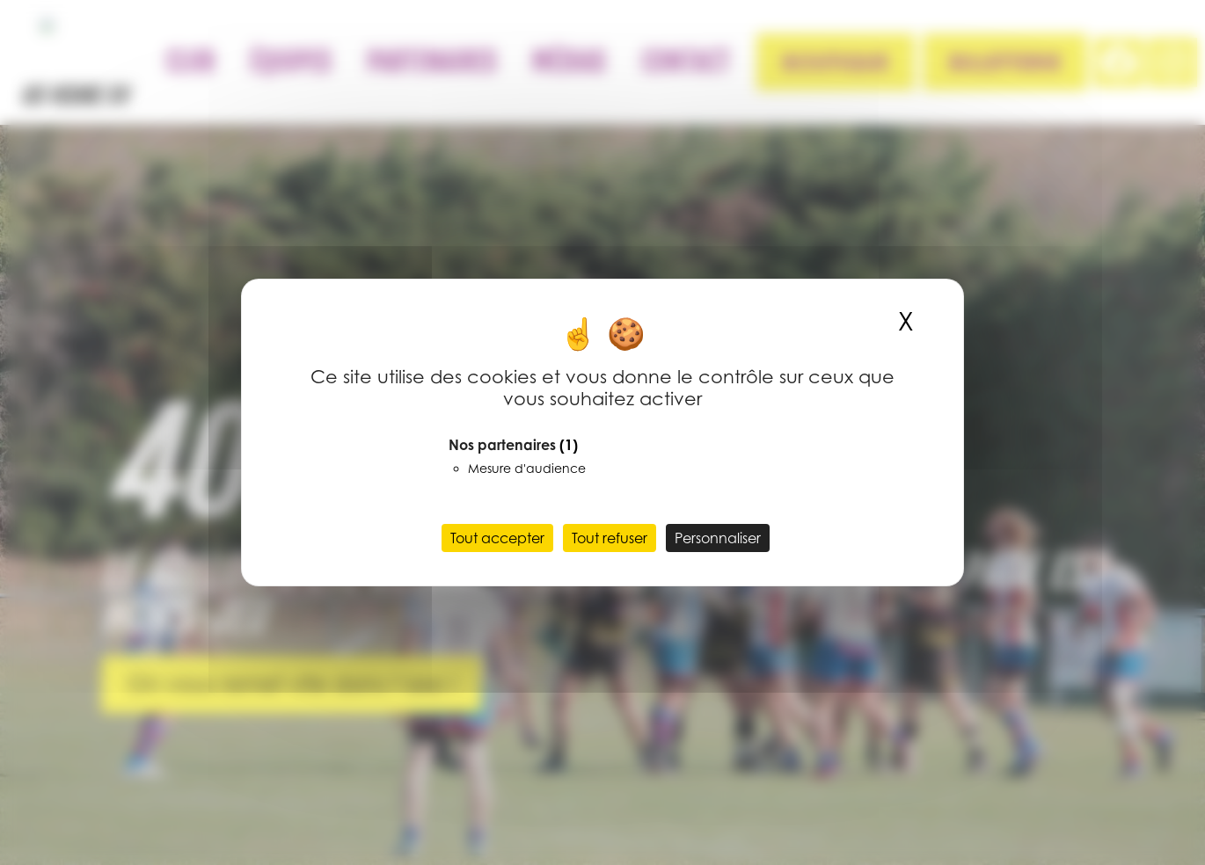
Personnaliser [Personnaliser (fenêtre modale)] (718, 538)
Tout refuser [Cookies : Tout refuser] (609, 538)
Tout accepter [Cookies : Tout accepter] (497, 538)
